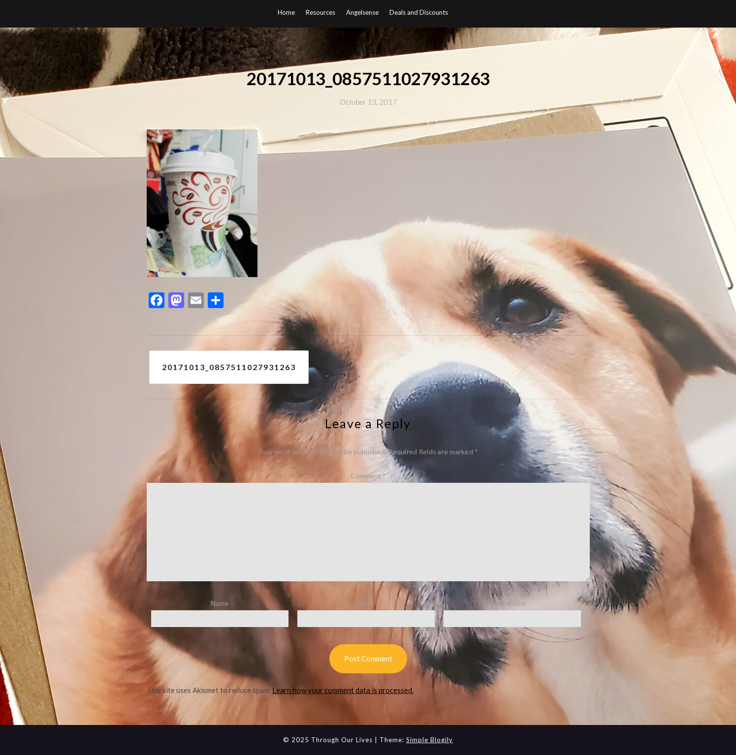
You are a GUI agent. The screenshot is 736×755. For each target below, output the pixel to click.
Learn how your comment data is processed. (343, 690)
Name (219, 603)
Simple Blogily (429, 740)
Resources (320, 12)
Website (512, 603)
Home (286, 12)
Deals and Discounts (418, 12)
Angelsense (362, 12)
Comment (368, 476)
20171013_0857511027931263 (229, 367)
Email (366, 603)
